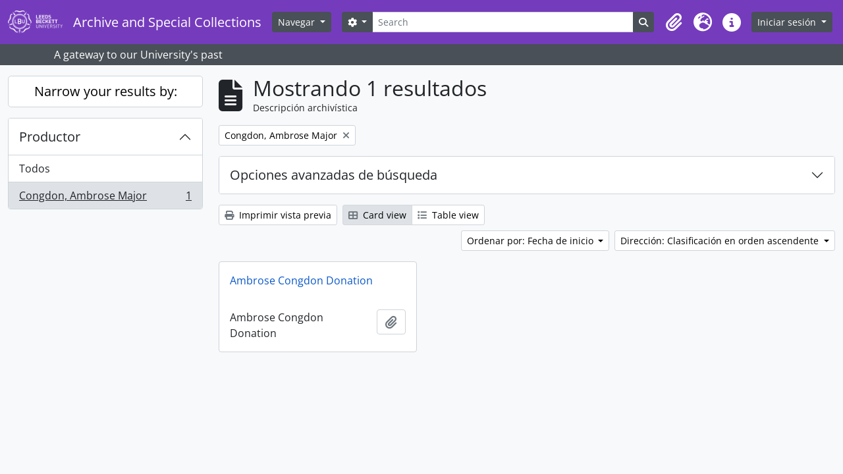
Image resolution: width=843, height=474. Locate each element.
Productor (49, 136)
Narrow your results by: (105, 91)
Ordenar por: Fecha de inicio (531, 240)
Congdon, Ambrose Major (105, 198)
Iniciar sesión (788, 22)
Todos (34, 168)
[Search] (503, 22)
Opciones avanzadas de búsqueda (333, 175)
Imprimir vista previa (278, 215)
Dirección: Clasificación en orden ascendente (720, 240)
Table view (448, 215)
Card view (377, 215)
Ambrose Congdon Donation (301, 280)
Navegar (297, 22)
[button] (673, 22)
